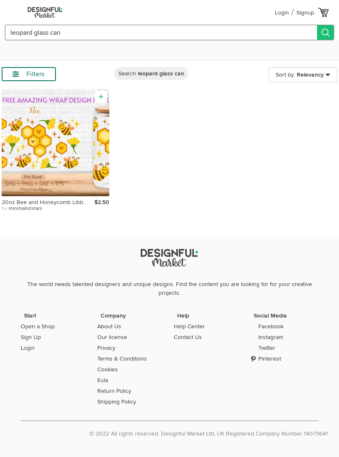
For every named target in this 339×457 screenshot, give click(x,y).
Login (282, 12)
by (22, 208)
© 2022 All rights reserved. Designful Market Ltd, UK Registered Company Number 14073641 (208, 433)
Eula (102, 380)
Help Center (189, 326)
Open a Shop (38, 326)
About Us (109, 326)
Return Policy (114, 390)
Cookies (107, 369)
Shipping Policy (116, 401)
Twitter (266, 347)
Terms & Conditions (122, 358)
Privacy (106, 347)
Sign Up (31, 337)
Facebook (271, 326)
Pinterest (269, 358)
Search (151, 73)
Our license (112, 337)
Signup (305, 12)
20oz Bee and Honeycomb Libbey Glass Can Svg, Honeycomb (48, 202)
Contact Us (188, 337)
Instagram (270, 337)
